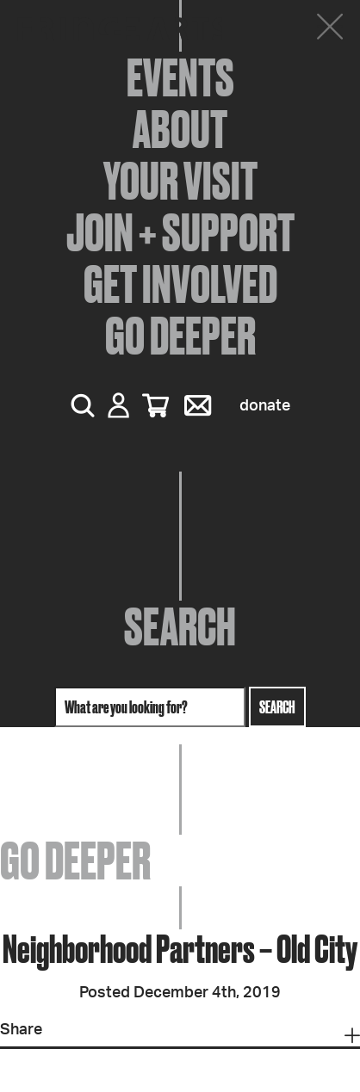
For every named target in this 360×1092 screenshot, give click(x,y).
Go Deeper (180, 335)
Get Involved (180, 284)
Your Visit (180, 180)
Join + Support (180, 232)
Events (180, 77)
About (180, 129)
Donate (264, 406)
